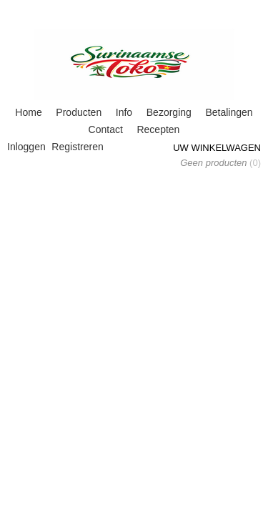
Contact (106, 129)
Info (124, 112)
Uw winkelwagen (217, 147)
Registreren (77, 146)
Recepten (158, 129)
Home (28, 112)
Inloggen (26, 146)
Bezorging (169, 112)
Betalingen (228, 112)
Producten (78, 112)
